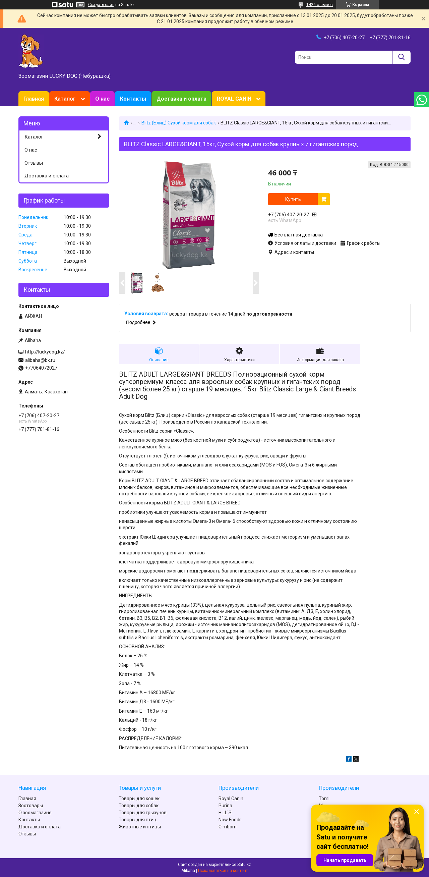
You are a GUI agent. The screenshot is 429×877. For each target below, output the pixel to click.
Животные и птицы (140, 826)
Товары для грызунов (143, 812)
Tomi (324, 798)
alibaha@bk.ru (40, 360)
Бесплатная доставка (298, 234)
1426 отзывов (319, 4)
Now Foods (230, 819)
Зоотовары (30, 805)
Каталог (65, 99)
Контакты (133, 99)
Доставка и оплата (181, 99)
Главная (33, 99)
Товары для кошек (139, 798)
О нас (102, 99)
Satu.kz (244, 864)
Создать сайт (101, 4)
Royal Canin (231, 798)
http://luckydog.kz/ (45, 351)
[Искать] (401, 57)
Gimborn (228, 826)
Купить (293, 199)
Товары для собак (139, 805)
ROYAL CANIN (234, 99)
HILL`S (225, 812)
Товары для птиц (138, 819)
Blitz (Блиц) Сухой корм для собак (178, 122)
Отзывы (33, 163)
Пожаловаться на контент (223, 870)
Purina (225, 805)
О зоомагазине (35, 812)
